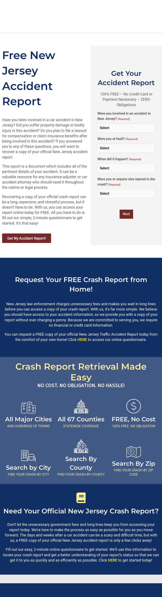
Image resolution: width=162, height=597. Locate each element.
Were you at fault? (117, 139)
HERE (82, 339)
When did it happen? (119, 159)
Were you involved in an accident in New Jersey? (124, 116)
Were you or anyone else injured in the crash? (126, 182)
